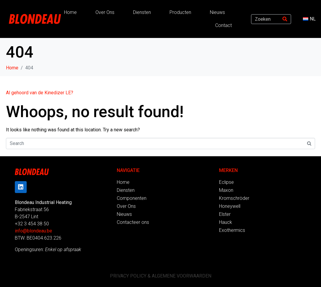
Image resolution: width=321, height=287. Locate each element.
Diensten (142, 12)
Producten (180, 12)
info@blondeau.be (33, 231)
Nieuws (217, 12)
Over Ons (104, 12)
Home (70, 12)
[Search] (285, 19)
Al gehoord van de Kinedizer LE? (39, 92)
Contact (223, 25)
